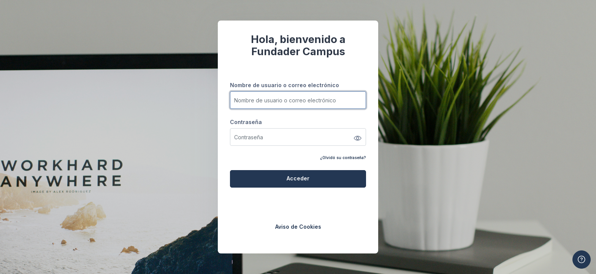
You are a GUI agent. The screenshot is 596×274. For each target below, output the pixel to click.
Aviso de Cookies (298, 226)
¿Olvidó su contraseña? (343, 157)
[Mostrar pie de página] (581, 259)
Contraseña (246, 122)
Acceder (298, 178)
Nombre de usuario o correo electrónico (284, 85)
